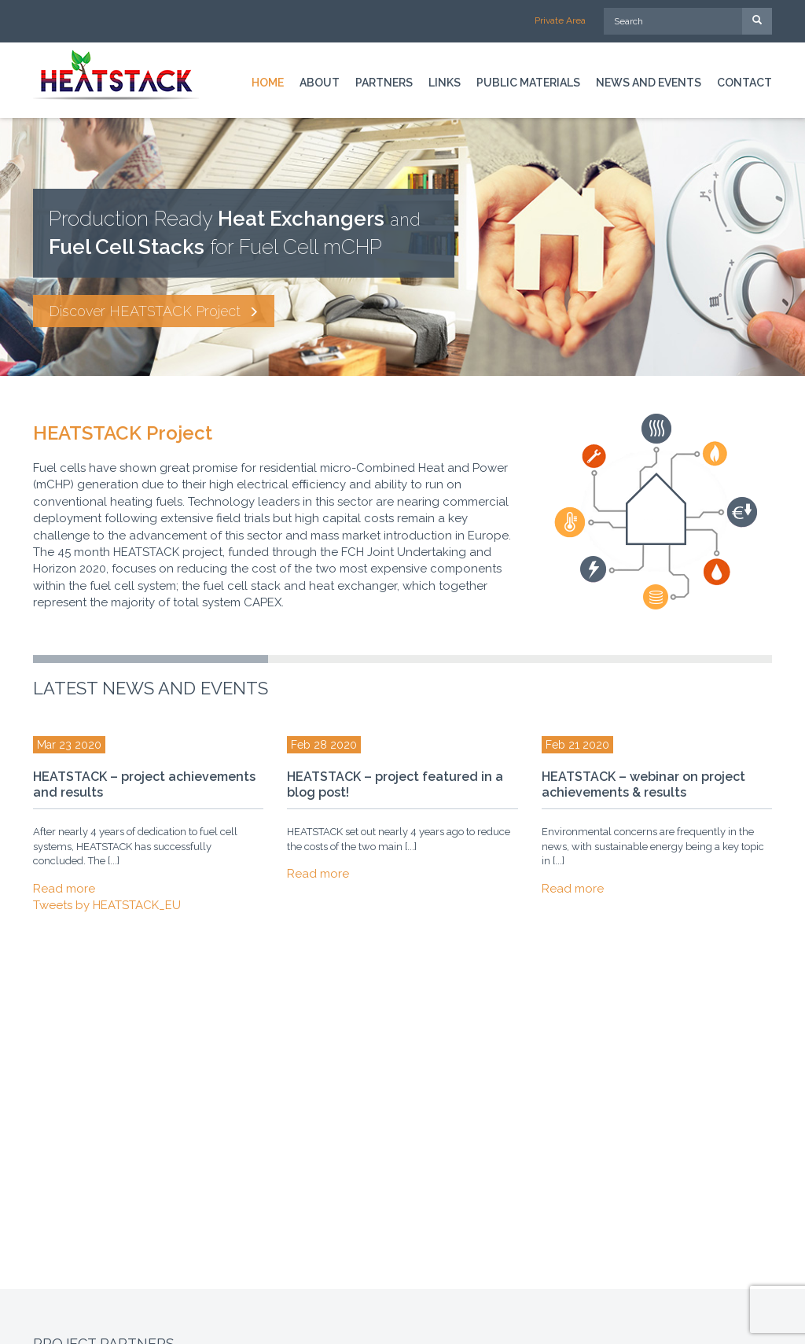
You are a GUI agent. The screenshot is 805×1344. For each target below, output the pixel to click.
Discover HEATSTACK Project (154, 311)
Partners (384, 82)
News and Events (648, 82)
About (320, 82)
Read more (64, 889)
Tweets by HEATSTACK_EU (107, 905)
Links (444, 82)
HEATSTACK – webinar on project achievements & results (643, 784)
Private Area (560, 20)
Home (268, 82)
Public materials (528, 82)
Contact (744, 82)
